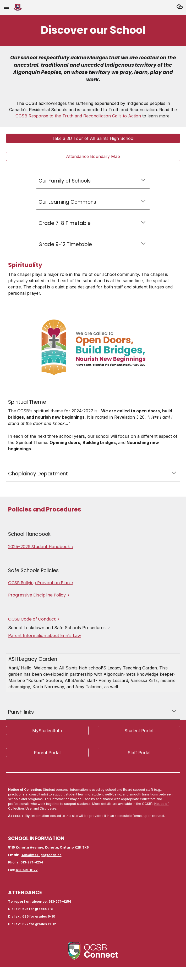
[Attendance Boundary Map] (93, 156)
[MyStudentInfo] (47, 730)
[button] (6, 7)
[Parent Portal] (47, 752)
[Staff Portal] (139, 752)
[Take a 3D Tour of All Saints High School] (93, 138)
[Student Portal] (139, 730)
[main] (93, 30)
